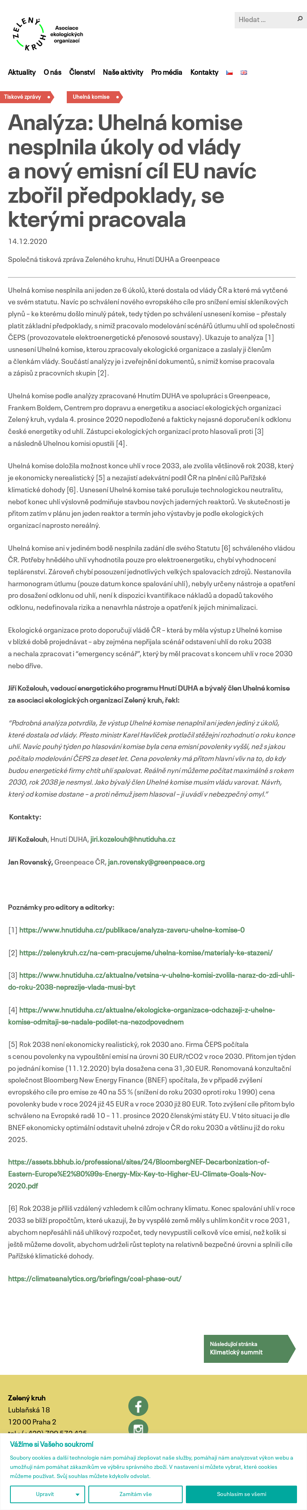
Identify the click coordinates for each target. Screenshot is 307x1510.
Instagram (138, 1429)
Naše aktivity (123, 72)
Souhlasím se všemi (241, 1494)
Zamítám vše (136, 1494)
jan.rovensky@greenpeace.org (156, 862)
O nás (52, 72)
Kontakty (204, 72)
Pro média (166, 72)
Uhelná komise (91, 97)
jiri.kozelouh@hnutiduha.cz (132, 839)
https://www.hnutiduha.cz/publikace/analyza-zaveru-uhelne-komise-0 (132, 930)
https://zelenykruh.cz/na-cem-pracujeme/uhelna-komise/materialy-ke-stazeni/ (146, 953)
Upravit (45, 1494)
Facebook (138, 1406)
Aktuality (22, 72)
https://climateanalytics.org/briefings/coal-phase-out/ (94, 1279)
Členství (82, 72)
